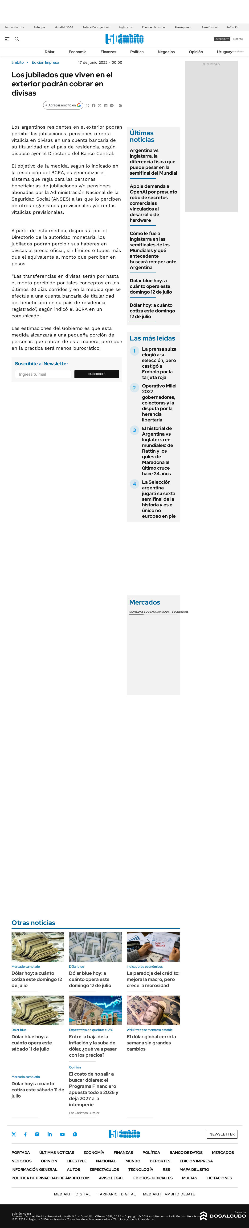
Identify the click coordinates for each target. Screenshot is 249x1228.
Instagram (37, 1134)
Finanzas (108, 51)
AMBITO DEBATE (169, 1194)
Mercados (223, 1152)
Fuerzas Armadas (154, 27)
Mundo (133, 1161)
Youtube (62, 1134)
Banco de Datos (186, 1152)
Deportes (160, 1161)
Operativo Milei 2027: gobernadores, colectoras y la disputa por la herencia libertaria (159, 403)
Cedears (182, 611)
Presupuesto (183, 27)
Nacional (106, 1161)
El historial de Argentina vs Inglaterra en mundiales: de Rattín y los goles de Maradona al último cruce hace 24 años (157, 451)
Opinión (196, 51)
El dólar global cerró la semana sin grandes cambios (151, 1043)
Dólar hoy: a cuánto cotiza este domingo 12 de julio (152, 311)
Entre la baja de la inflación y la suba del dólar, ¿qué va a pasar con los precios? (93, 1046)
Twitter (14, 1134)
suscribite (222, 39)
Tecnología (140, 1169)
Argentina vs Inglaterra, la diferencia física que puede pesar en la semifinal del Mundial (153, 161)
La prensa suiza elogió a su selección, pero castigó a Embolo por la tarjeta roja (159, 363)
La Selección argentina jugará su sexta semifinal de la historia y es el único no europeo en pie (159, 499)
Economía (77, 51)
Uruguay (224, 51)
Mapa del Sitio (194, 1169)
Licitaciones (219, 1178)
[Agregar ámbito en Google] (63, 105)
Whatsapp (75, 1134)
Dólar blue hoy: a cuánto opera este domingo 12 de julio (151, 286)
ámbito (18, 62)
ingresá (238, 39)
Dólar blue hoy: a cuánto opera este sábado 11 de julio (32, 1043)
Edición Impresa (196, 1161)
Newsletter (238, 51)
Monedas (136, 611)
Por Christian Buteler (84, 1113)
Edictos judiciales (153, 1178)
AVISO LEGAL (111, 1178)
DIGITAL (72, 1194)
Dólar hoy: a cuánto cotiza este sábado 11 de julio (38, 1090)
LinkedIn (50, 1134)
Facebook (25, 1134)
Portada (21, 1152)
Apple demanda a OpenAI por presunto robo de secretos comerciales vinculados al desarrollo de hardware (153, 203)
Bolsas (149, 611)
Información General (34, 1169)
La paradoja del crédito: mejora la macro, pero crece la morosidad (153, 979)
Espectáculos (104, 1169)
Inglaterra (125, 27)
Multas (189, 1178)
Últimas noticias (56, 1152)
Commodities (165, 611)
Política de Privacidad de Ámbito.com (51, 1178)
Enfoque (39, 27)
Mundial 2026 (63, 27)
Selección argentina (96, 27)
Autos (73, 1169)
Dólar (50, 51)
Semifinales (210, 27)
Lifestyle (77, 1161)
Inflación (233, 27)
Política (137, 51)
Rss (166, 1169)
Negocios (166, 51)
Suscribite (96, 374)
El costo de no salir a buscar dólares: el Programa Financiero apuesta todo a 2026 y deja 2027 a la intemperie (93, 1089)
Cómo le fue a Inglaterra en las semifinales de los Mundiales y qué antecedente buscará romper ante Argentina (153, 250)
